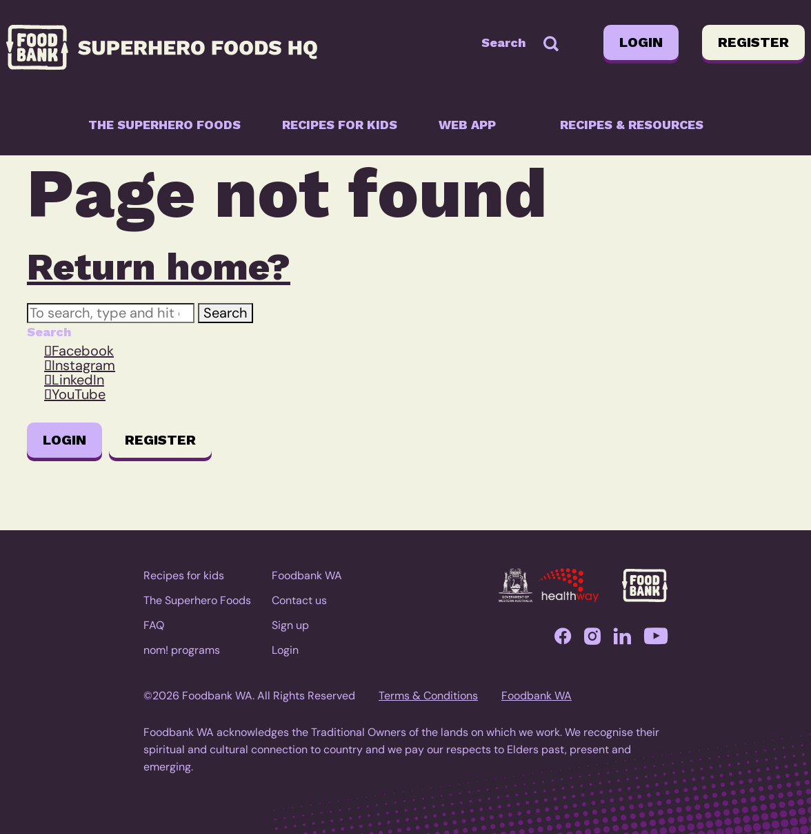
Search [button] (225, 313)
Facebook (83, 351)
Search (503, 42)
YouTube (79, 394)
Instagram (83, 365)
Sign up (290, 625)
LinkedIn (78, 380)
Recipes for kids (339, 124)
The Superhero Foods (164, 124)
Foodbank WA (307, 575)
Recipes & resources (631, 124)
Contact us (299, 600)
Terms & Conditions (428, 695)
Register (753, 42)
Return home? (158, 266)
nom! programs (181, 650)
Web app (467, 124)
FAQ (153, 625)
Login (641, 42)
